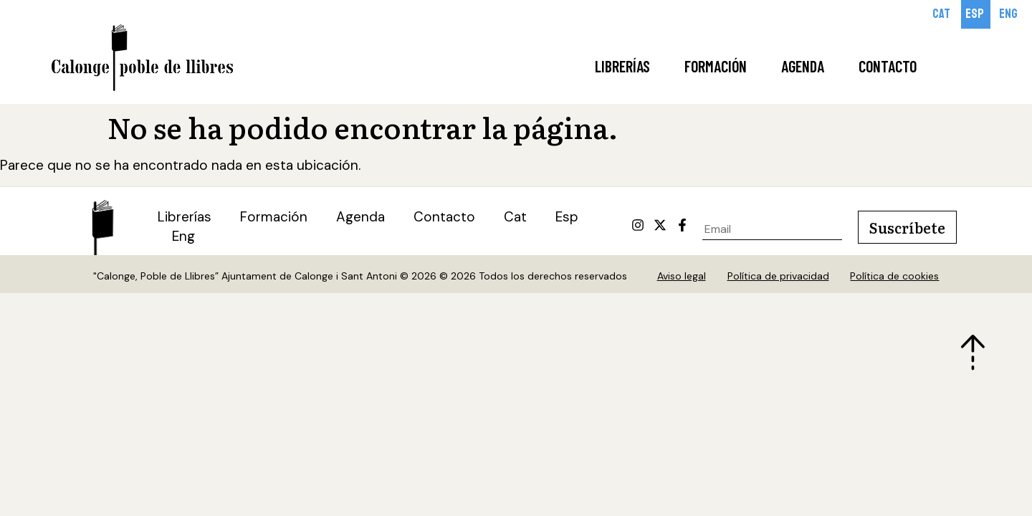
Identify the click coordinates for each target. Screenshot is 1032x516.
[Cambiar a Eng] (1009, 14)
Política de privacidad (778, 276)
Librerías (622, 66)
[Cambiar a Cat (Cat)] (515, 218)
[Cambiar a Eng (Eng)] (183, 237)
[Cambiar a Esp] (975, 14)
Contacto (888, 66)
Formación (715, 66)
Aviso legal (681, 276)
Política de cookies (895, 276)
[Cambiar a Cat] (942, 14)
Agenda (802, 66)
